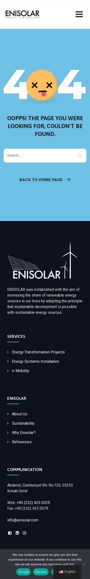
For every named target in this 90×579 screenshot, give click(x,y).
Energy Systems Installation (35, 361)
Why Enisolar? (24, 432)
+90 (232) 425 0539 (33, 502)
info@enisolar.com (22, 520)
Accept (23, 572)
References (22, 442)
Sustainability (23, 423)
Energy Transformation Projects (38, 352)
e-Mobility (20, 370)
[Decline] (84, 564)
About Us (19, 414)
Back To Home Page (41, 179)
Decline (41, 572)
